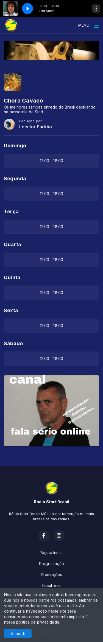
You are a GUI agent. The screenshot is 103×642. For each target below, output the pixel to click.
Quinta (12, 277)
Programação (51, 563)
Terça (11, 211)
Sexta (11, 310)
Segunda (15, 178)
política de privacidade (37, 622)
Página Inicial (52, 552)
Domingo (15, 145)
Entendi (18, 633)
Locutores (51, 585)
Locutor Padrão (35, 126)
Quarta (12, 244)
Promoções (51, 574)
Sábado (13, 343)
